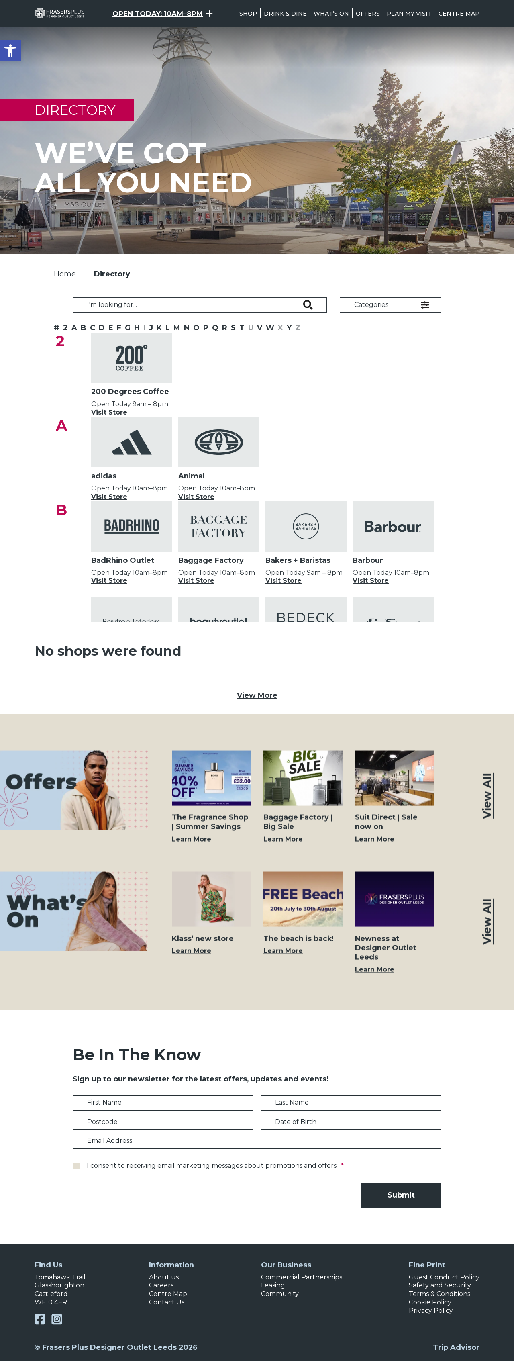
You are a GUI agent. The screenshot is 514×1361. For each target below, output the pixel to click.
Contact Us (166, 1302)
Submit (401, 1195)
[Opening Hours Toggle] (162, 13)
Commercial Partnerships (301, 1277)
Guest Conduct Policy (444, 1277)
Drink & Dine (285, 13)
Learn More (191, 846)
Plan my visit (409, 13)
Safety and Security (440, 1285)
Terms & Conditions (439, 1294)
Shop (248, 13)
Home (65, 274)
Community (280, 1294)
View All (487, 803)
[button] (10, 50)
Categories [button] (371, 305)
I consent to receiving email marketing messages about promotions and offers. (215, 1165)
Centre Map (459, 13)
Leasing (273, 1285)
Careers (161, 1285)
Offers (368, 13)
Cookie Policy (430, 1302)
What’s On (331, 13)
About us (164, 1277)
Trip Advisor (456, 1347)
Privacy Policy (431, 1310)
